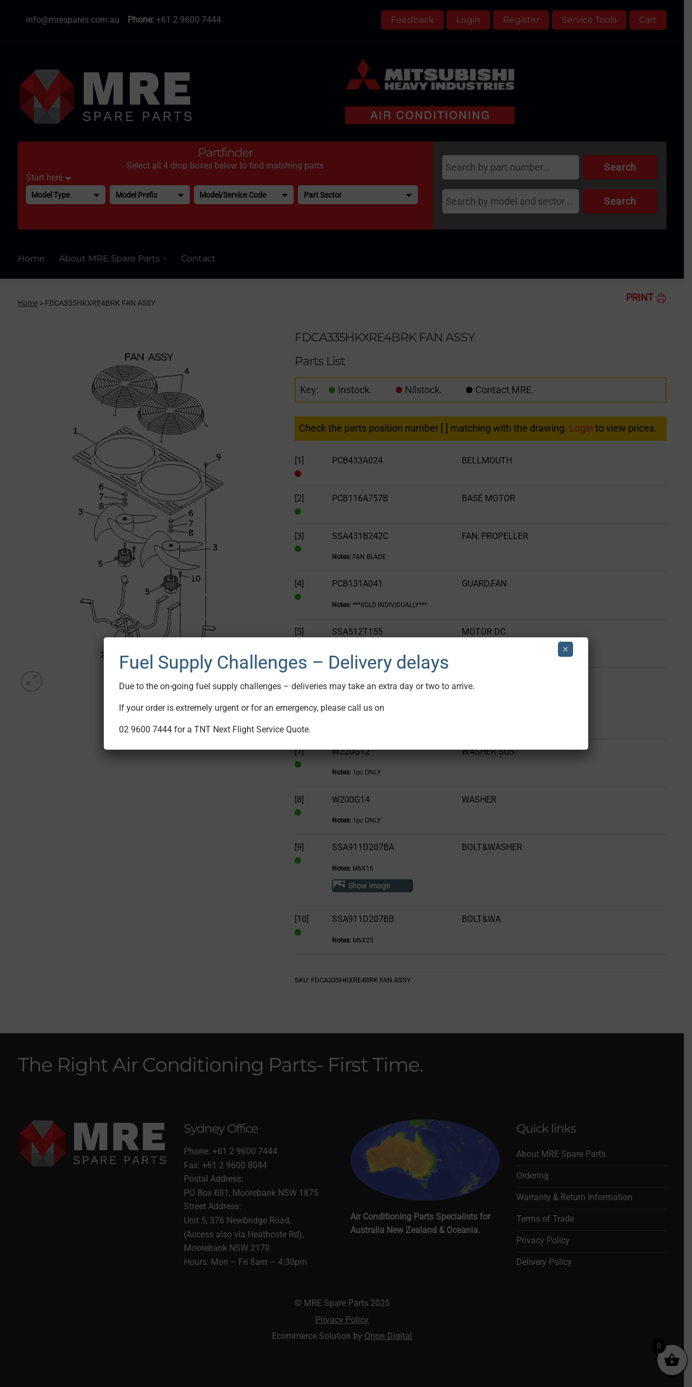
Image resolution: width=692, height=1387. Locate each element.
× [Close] (565, 649)
